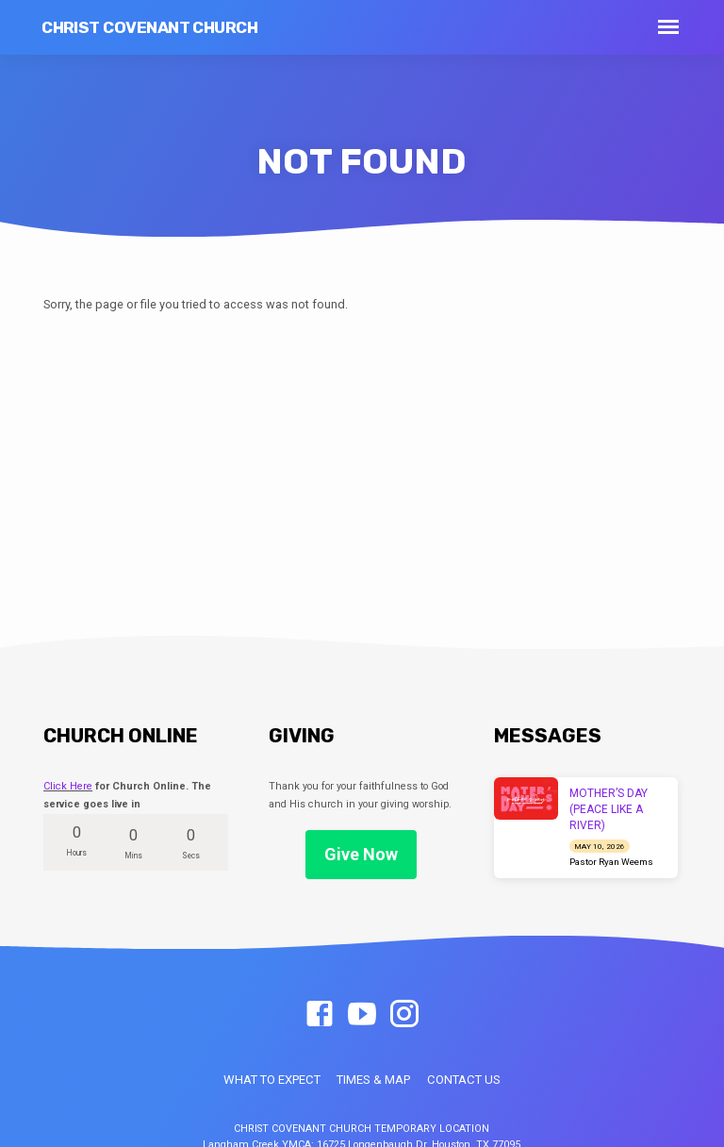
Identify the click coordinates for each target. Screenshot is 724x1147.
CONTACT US (464, 1079)
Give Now (361, 854)
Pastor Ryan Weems (611, 861)
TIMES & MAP (373, 1079)
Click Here (67, 786)
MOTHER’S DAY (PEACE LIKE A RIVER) (608, 809)
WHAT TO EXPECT (272, 1079)
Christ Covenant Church (149, 27)
